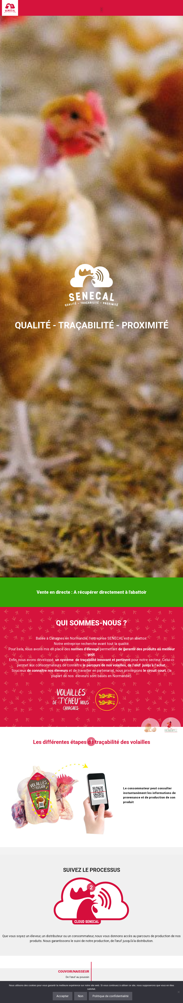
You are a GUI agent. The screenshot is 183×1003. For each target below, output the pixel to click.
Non (80, 996)
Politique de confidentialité (110, 996)
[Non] (178, 992)
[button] (101, 10)
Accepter (62, 996)
